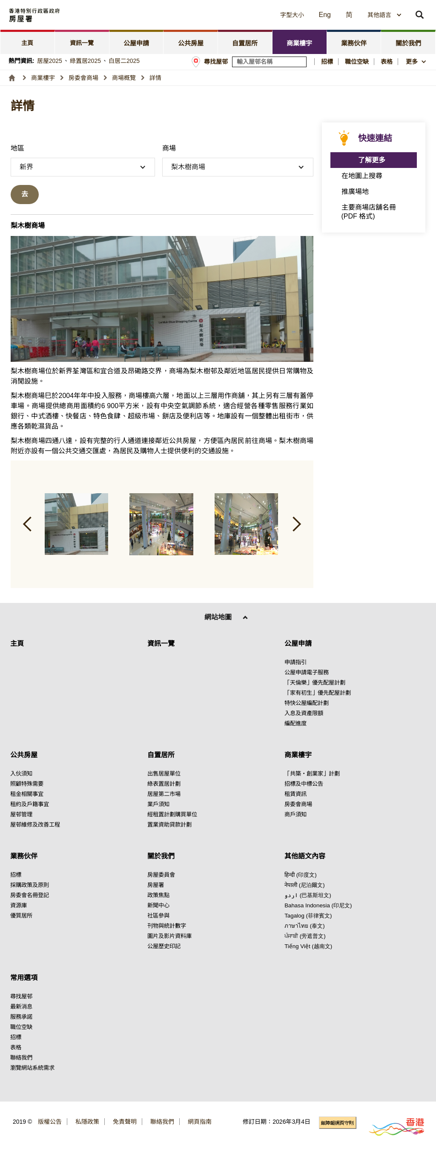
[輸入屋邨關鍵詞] (269, 62)
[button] (215, 15)
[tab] (27, 42)
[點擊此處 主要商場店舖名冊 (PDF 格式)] (373, 211)
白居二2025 (124, 60)
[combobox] (384, 15)
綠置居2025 (85, 60)
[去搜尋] (25, 194)
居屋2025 (49, 60)
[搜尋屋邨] (300, 62)
